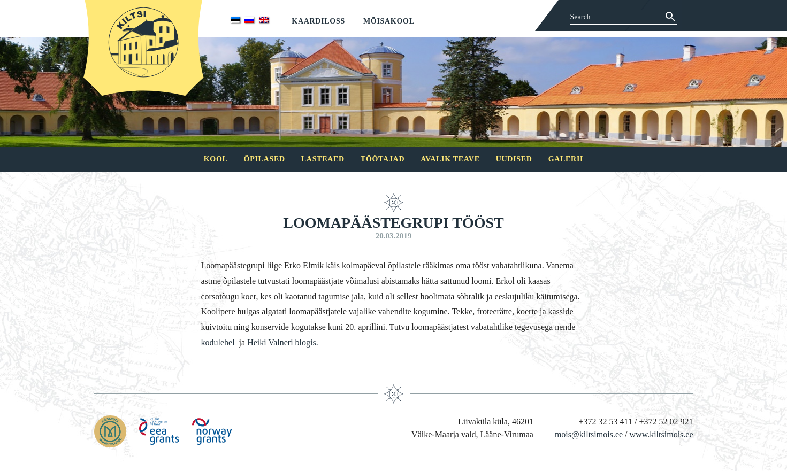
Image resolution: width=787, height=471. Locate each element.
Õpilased (264, 159)
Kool (216, 159)
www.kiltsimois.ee (661, 434)
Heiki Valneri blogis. (283, 342)
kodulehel (218, 342)
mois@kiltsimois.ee (589, 434)
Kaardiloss (318, 21)
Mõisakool (389, 21)
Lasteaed (323, 159)
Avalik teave (450, 159)
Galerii (566, 159)
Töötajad (382, 159)
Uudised (514, 159)
